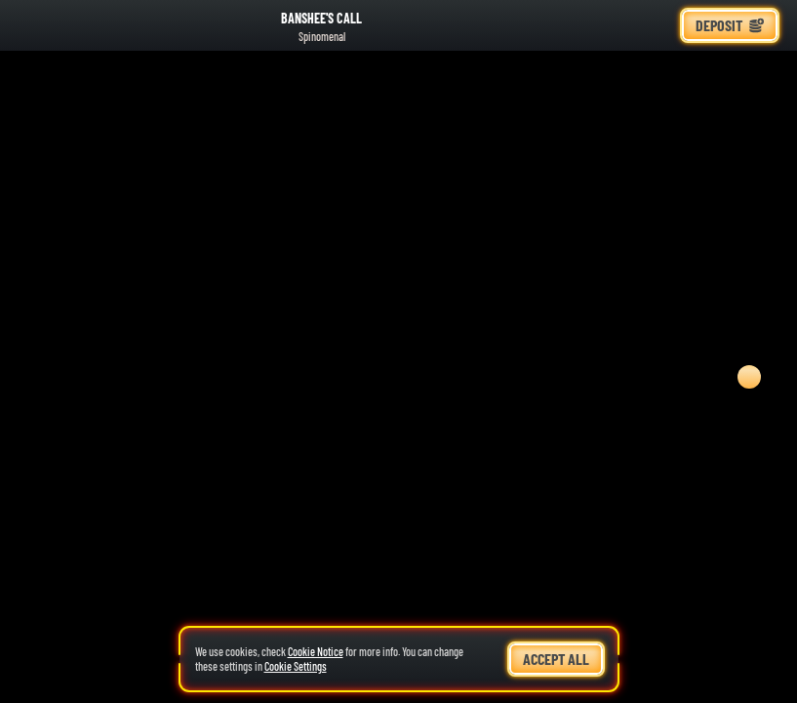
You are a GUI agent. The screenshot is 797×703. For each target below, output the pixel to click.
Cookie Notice (315, 651)
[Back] (29, 25)
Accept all (556, 658)
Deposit (730, 25)
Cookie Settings (295, 666)
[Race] (656, 25)
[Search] (613, 25)
